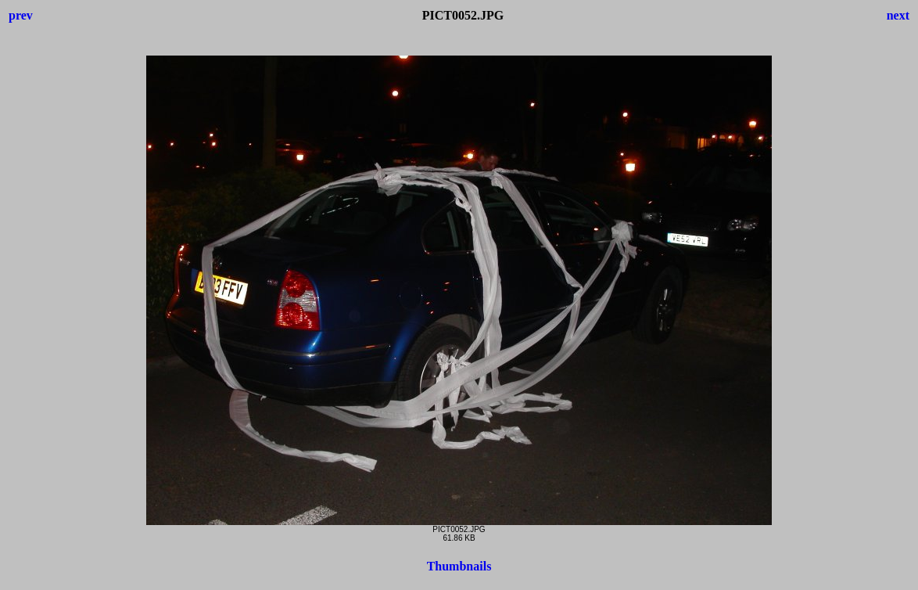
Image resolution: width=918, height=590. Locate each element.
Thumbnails (459, 566)
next (898, 15)
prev (21, 15)
